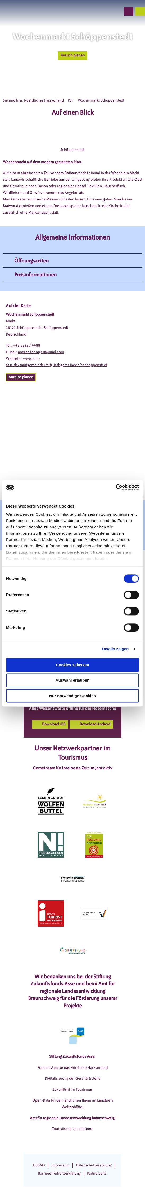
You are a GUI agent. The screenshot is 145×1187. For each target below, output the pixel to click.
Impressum (60, 1165)
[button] (88, 11)
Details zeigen (115, 649)
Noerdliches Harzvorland (44, 100)
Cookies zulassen (72, 665)
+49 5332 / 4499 (26, 345)
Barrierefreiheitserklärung (59, 1173)
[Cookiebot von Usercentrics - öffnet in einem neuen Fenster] (116, 487)
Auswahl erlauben (72, 680)
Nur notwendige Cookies (72, 695)
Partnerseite (97, 1173)
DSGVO (39, 1165)
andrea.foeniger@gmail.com (41, 352)
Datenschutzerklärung (94, 1165)
